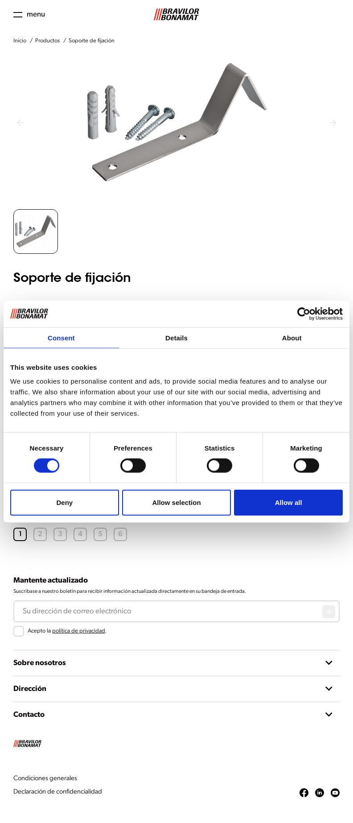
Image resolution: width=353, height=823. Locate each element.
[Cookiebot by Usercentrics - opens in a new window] (304, 313)
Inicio (19, 41)
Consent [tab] (61, 337)
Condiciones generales (45, 778)
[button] (35, 231)
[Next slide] (333, 122)
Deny (64, 502)
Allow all (288, 502)
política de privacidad (78, 631)
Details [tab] (176, 337)
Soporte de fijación (92, 41)
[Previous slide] (20, 122)
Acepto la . (67, 631)
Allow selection (176, 502)
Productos (47, 41)
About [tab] (292, 337)
